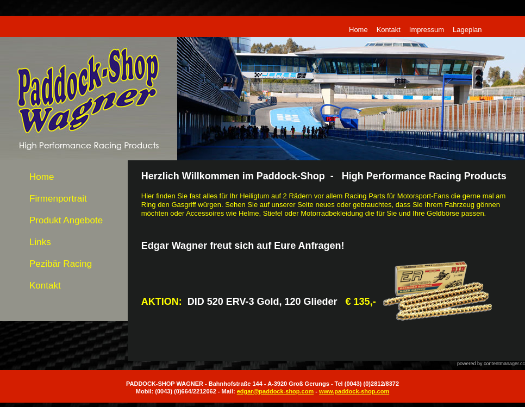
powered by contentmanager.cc (491, 363)
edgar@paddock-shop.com (275, 391)
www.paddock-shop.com (354, 391)
